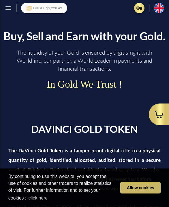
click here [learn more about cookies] (38, 197)
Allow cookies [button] (140, 187)
